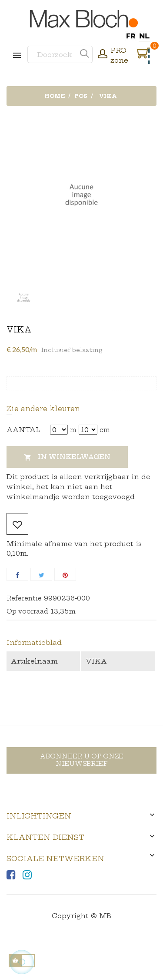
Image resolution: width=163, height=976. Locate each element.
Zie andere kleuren (43, 408)
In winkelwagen (67, 458)
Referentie (24, 598)
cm (105, 430)
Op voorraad (27, 611)
